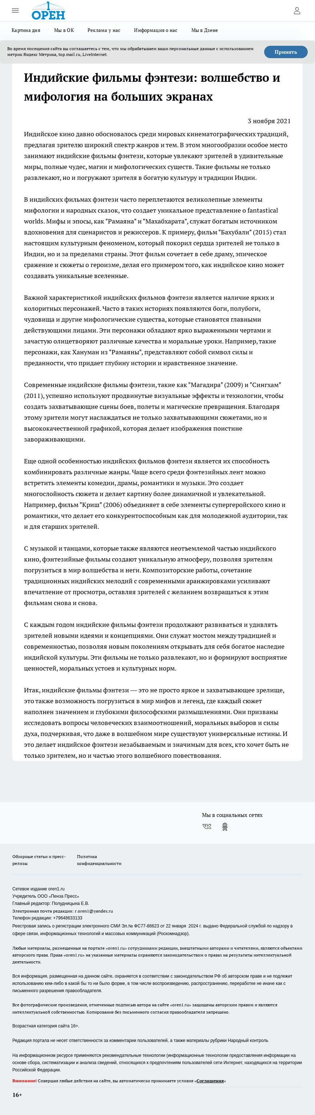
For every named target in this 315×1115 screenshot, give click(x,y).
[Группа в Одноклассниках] (225, 827)
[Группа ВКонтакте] (207, 827)
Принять (286, 52)
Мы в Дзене (204, 30)
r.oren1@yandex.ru (94, 911)
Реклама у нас (104, 30)
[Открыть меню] (15, 10)
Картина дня (26, 30)
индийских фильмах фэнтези (73, 199)
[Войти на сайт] (297, 10)
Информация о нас (155, 30)
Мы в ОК (64, 30)
